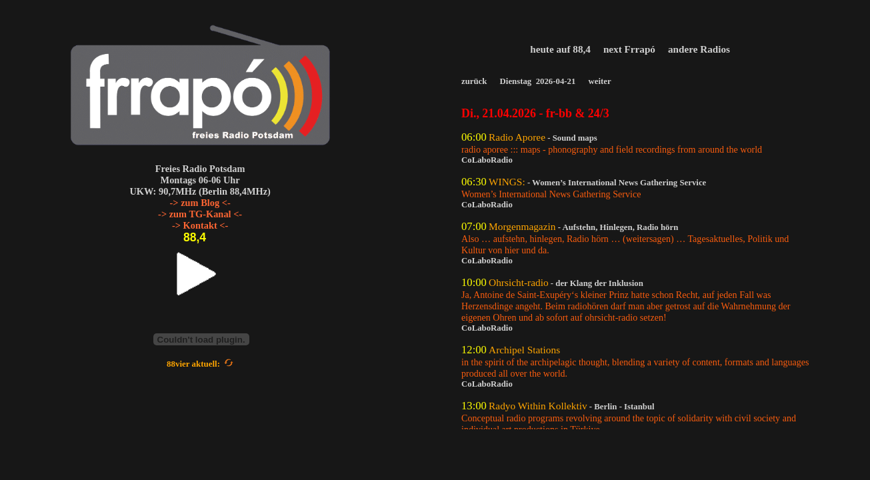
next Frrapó (630, 49)
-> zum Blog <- (200, 202)
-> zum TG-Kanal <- (200, 214)
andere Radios (700, 49)
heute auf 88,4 (561, 49)
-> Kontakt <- (200, 225)
